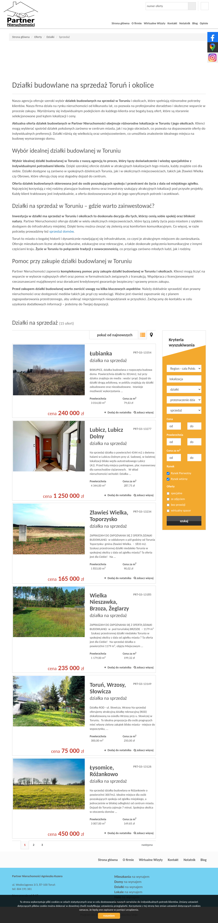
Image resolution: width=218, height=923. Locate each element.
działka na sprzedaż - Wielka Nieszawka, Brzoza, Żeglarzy (84, 629)
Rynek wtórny (177, 479)
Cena (170, 419)
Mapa (151, 334)
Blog (195, 23)
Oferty (171, 486)
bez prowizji (176, 505)
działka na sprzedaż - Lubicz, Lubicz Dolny (84, 460)
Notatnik (184, 23)
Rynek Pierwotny (179, 473)
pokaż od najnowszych (115, 335)
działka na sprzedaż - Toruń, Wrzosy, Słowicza (84, 715)
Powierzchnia (175, 435)
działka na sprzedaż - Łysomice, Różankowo (84, 798)
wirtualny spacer (179, 510)
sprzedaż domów (61, 231)
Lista (142, 334)
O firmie (137, 23)
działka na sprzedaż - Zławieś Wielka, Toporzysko (84, 543)
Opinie (204, 23)
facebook (205, 6)
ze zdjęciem (176, 499)
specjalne (174, 493)
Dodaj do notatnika (119, 412)
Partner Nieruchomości (42, 860)
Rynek (170, 466)
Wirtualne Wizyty (154, 23)
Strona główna (120, 23)
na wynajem (131, 876)
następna (147, 845)
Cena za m (173, 450)
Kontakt (172, 23)
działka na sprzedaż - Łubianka (84, 381)
